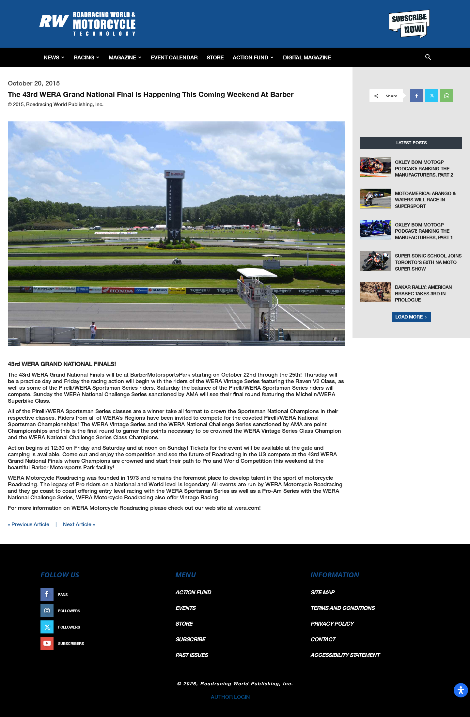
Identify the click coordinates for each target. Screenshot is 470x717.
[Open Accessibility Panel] (461, 690)
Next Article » (79, 524)
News (54, 57)
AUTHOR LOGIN (230, 697)
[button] (428, 58)
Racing (86, 57)
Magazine (125, 57)
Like (156, 594)
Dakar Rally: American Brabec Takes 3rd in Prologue (423, 293)
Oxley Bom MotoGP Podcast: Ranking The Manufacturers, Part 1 (424, 231)
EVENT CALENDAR (174, 57)
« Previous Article (28, 524)
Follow (152, 611)
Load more (411, 317)
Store (215, 57)
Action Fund (253, 57)
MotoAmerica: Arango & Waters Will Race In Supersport (425, 200)
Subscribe (149, 643)
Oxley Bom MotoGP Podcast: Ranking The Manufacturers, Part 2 (424, 168)
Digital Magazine (307, 57)
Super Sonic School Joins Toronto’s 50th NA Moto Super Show (428, 262)
